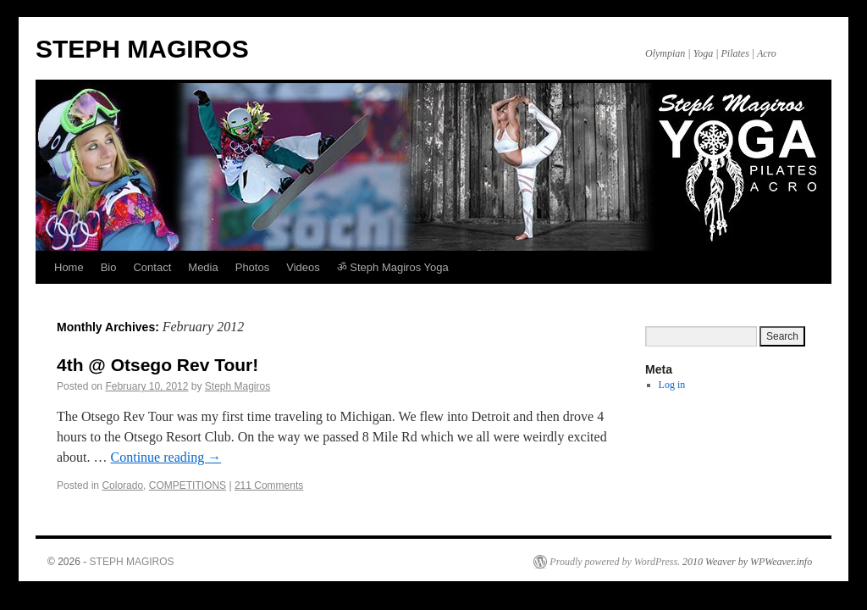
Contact (152, 267)
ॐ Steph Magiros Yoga (393, 267)
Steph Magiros (237, 386)
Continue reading (166, 457)
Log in (672, 385)
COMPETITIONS (187, 485)
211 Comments (269, 485)
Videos (303, 267)
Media (203, 267)
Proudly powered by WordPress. (614, 562)
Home (69, 267)
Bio (109, 267)
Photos (252, 267)
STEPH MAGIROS (142, 49)
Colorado (122, 485)
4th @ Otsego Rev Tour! (157, 364)
